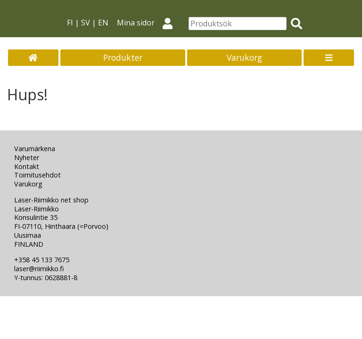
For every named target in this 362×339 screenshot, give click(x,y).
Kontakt (26, 166)
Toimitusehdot (37, 174)
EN (103, 22)
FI (70, 22)
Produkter (122, 57)
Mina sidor (148, 22)
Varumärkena (34, 148)
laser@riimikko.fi (39, 268)
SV (85, 22)
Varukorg (244, 57)
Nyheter (26, 157)
